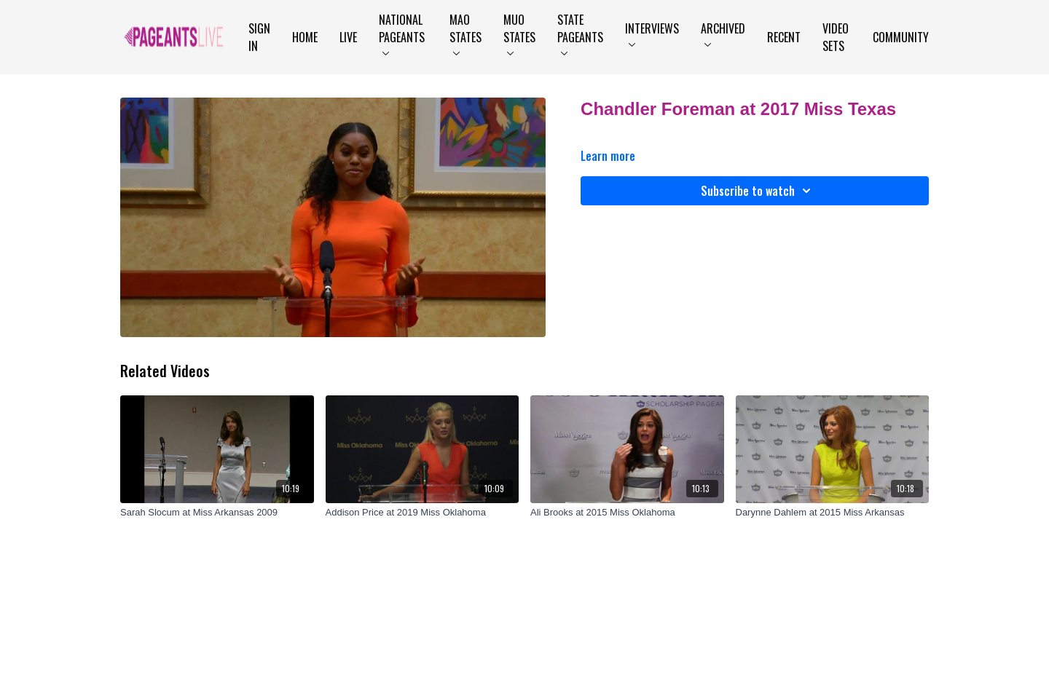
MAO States (465, 33)
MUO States (519, 33)
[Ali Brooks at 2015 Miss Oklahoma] (627, 512)
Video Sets (835, 37)
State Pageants (580, 33)
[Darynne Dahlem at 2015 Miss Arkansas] (833, 512)
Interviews (652, 33)
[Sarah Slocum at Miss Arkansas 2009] (217, 512)
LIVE (348, 37)
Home (305, 37)
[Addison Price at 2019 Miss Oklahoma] (422, 512)
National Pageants (402, 33)
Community (901, 37)
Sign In (259, 37)
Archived (723, 33)
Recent (784, 37)
